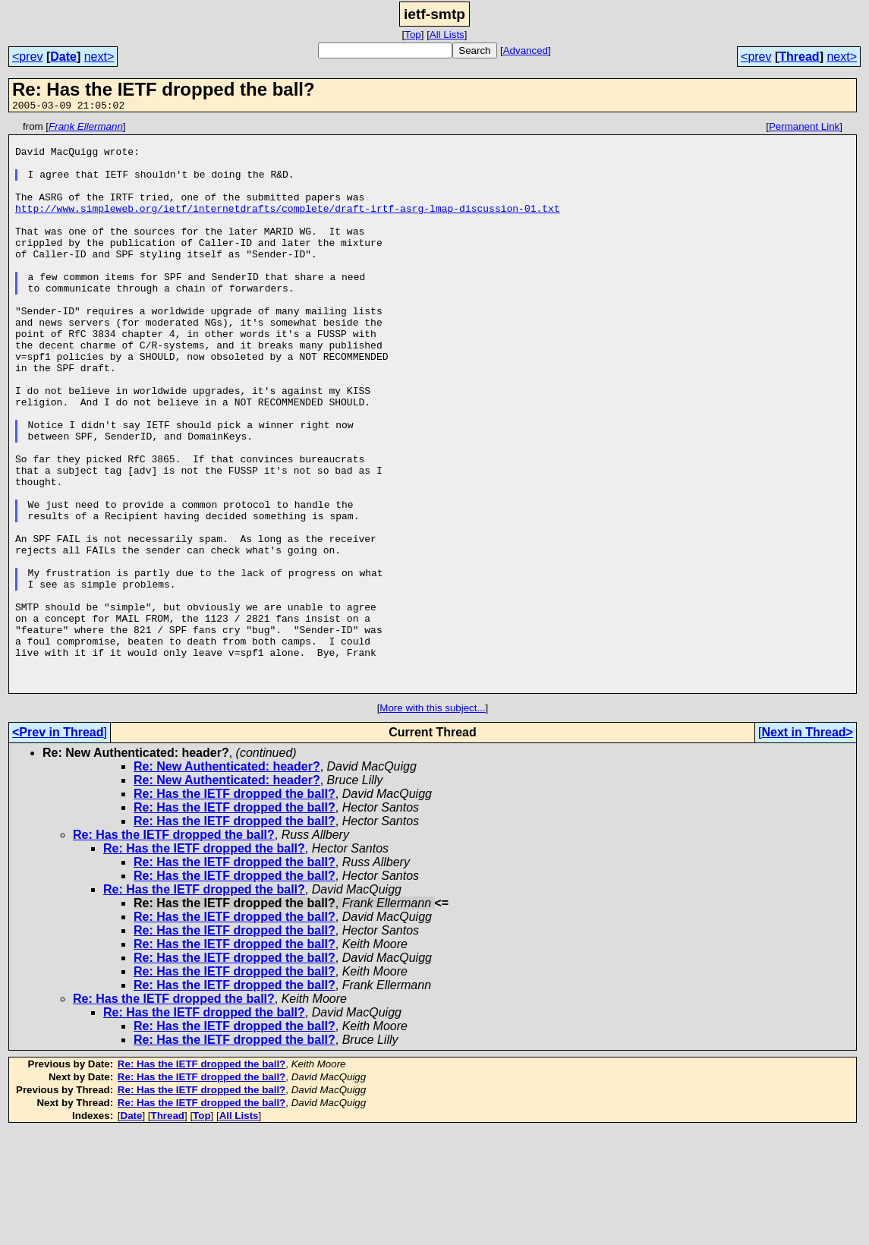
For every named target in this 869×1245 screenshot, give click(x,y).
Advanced (525, 50)
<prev (27, 56)
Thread (799, 56)
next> (99, 56)
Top (413, 34)
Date (63, 56)
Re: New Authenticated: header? (227, 880)
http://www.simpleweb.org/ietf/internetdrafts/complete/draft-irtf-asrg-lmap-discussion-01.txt (287, 226)
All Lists (447, 34)
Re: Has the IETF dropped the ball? (234, 907)
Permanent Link (804, 128)
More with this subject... (432, 821)
